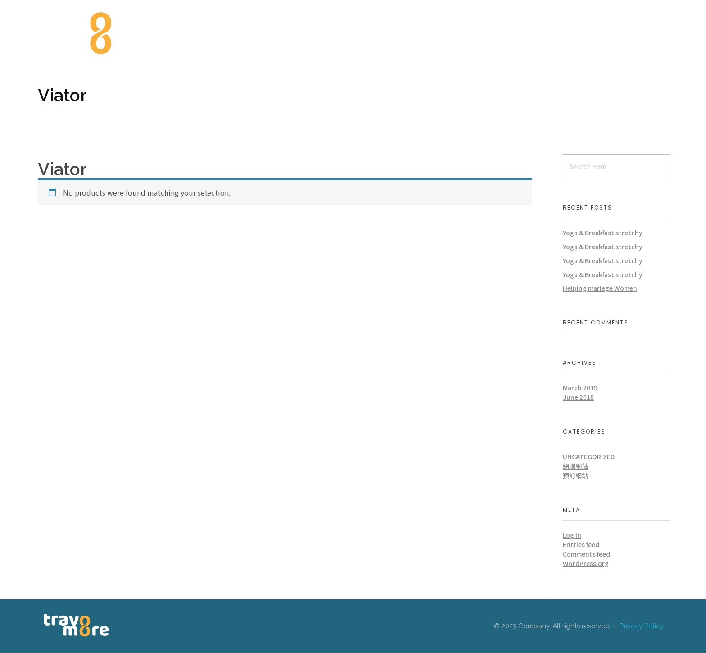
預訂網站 (575, 475)
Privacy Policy (642, 626)
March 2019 (580, 387)
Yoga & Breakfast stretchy (603, 232)
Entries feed (581, 544)
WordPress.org (586, 563)
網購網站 (575, 465)
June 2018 (578, 397)
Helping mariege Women (600, 287)
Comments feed (586, 553)
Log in (572, 534)
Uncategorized (589, 456)
